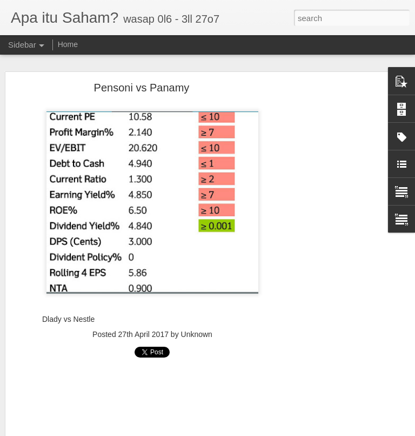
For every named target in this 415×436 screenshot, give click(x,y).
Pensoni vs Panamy (142, 88)
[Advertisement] (322, 257)
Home (68, 44)
